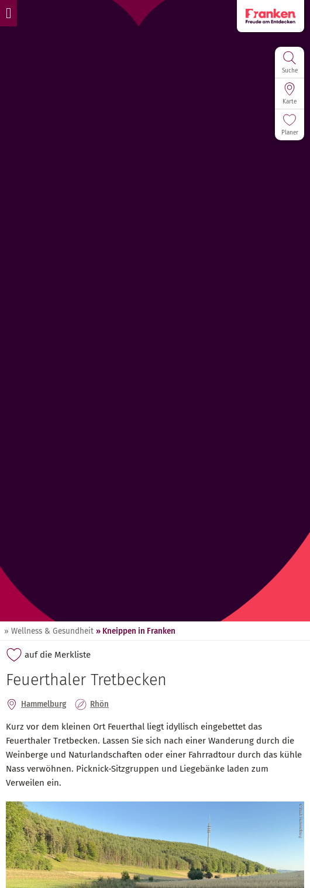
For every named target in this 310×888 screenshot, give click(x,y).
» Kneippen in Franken (135, 631)
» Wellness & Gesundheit (49, 631)
